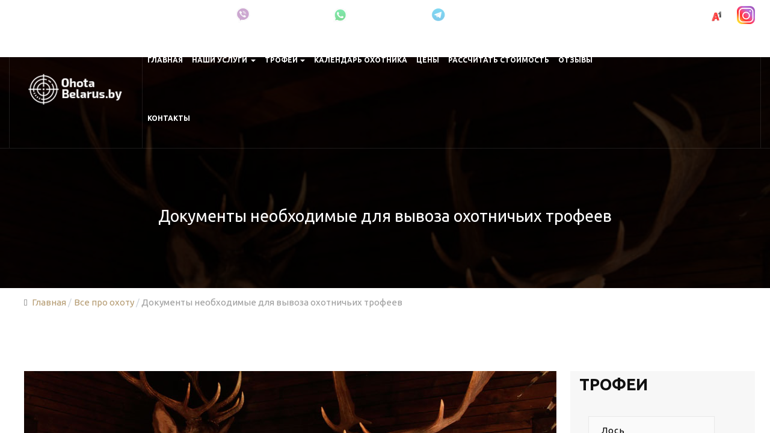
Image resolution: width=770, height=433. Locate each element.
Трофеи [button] (285, 60)
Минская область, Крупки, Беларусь (64, 15)
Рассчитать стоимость (498, 60)
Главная (165, 60)
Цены (427, 60)
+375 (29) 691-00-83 (660, 15)
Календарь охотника (360, 60)
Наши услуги (224, 60)
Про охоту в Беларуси (171, 15)
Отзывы (575, 60)
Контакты (168, 118)
